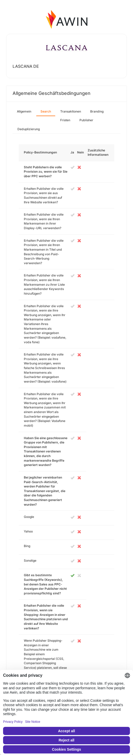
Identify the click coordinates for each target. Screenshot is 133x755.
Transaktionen (70, 111)
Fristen (65, 120)
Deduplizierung (28, 129)
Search (45, 111)
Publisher (86, 120)
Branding (97, 111)
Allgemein (24, 111)
